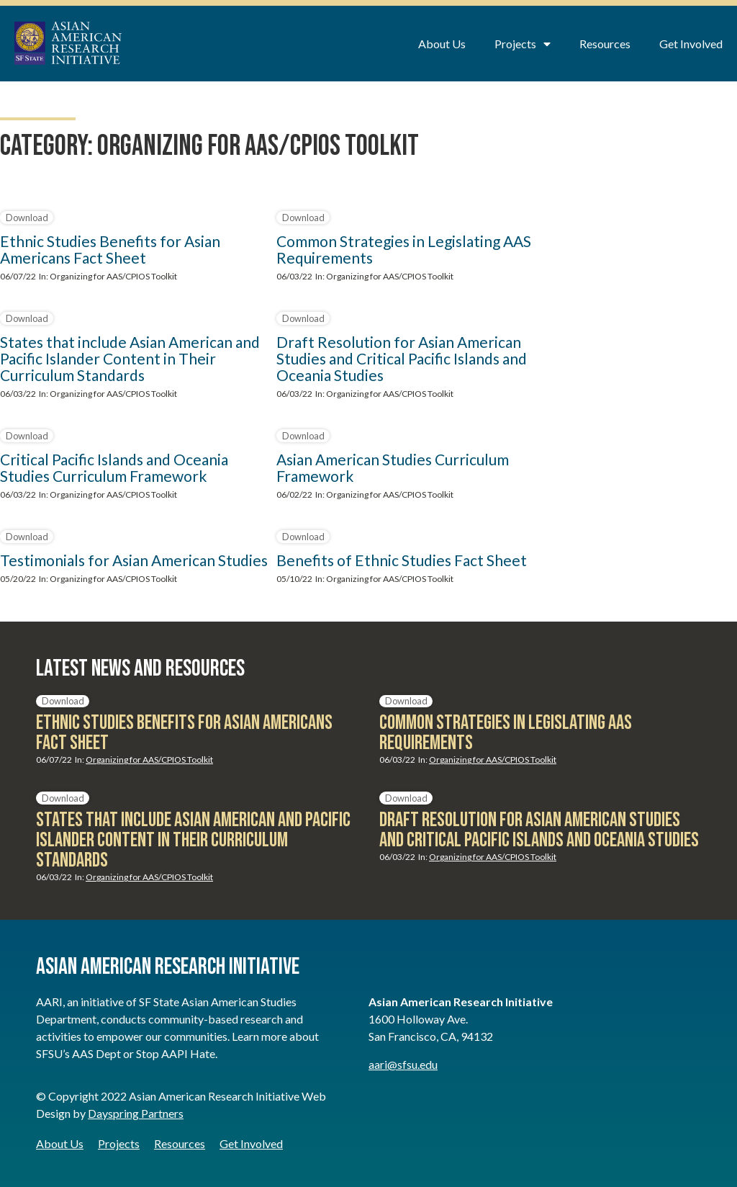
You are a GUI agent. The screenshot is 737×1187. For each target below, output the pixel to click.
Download (27, 217)
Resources (604, 43)
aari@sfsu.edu (403, 1064)
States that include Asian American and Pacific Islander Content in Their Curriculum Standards (130, 358)
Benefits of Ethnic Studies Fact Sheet (401, 560)
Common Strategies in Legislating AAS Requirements (403, 249)
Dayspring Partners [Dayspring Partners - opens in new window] (136, 1113)
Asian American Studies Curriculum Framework (392, 467)
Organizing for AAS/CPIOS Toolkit (113, 276)
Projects (522, 44)
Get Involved (691, 43)
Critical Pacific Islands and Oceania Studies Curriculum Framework (114, 467)
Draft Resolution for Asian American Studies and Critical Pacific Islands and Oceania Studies (401, 358)
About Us (442, 43)
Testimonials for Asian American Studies (134, 560)
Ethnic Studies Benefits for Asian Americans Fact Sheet (110, 249)
